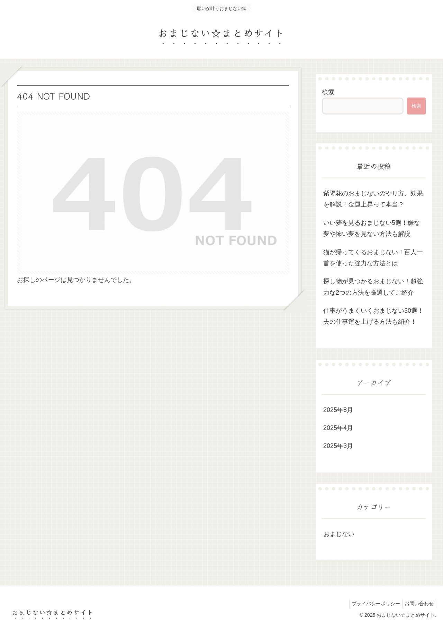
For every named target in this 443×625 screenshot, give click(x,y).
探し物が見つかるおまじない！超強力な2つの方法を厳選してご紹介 (373, 287)
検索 (328, 92)
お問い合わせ (417, 603)
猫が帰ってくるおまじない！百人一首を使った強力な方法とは (373, 258)
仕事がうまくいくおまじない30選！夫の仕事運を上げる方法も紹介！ (373, 316)
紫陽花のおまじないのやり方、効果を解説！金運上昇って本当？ (373, 199)
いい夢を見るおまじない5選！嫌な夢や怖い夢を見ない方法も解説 (371, 228)
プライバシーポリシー (371, 603)
